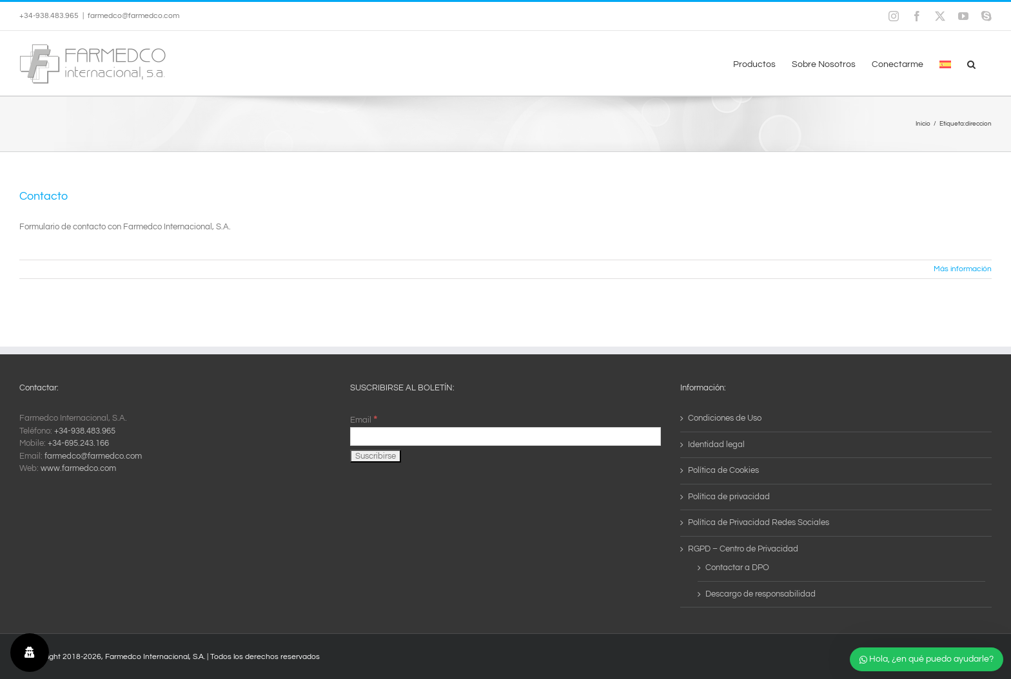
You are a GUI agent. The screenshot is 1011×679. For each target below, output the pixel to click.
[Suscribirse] (375, 456)
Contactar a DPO (737, 567)
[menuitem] (945, 63)
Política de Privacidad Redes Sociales (758, 522)
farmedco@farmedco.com (133, 16)
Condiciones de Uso (724, 418)
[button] (971, 63)
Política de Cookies (723, 470)
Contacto (43, 196)
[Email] (506, 436)
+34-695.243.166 (78, 443)
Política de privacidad (729, 496)
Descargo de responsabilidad (760, 593)
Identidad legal (716, 444)
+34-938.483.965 (84, 430)
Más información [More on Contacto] (963, 269)
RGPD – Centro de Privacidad (743, 548)
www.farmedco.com (78, 468)
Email (363, 420)
